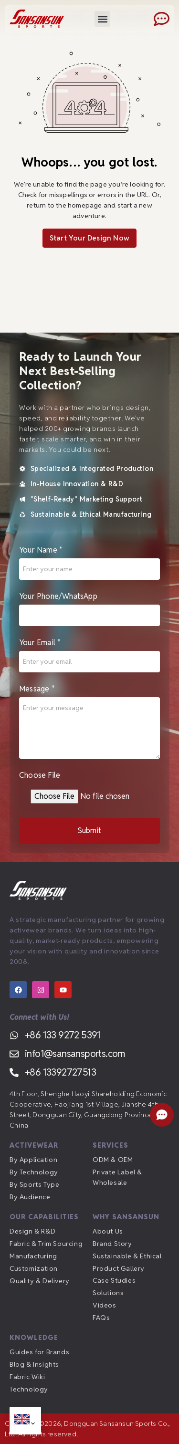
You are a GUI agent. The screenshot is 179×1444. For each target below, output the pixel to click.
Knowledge (34, 1337)
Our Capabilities (44, 1217)
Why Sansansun (126, 1217)
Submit (89, 833)
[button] (102, 19)
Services (110, 1145)
